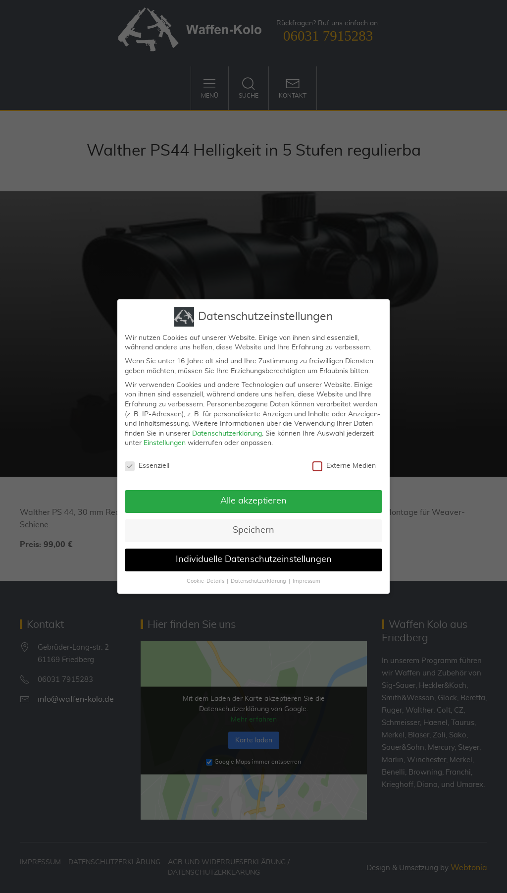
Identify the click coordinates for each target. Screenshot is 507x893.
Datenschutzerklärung (227, 430)
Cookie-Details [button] (205, 578)
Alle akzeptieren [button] (253, 498)
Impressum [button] (306, 578)
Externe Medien (344, 463)
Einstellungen (165, 440)
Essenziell (147, 463)
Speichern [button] (253, 527)
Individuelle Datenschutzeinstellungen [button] (254, 556)
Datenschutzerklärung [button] (258, 578)
